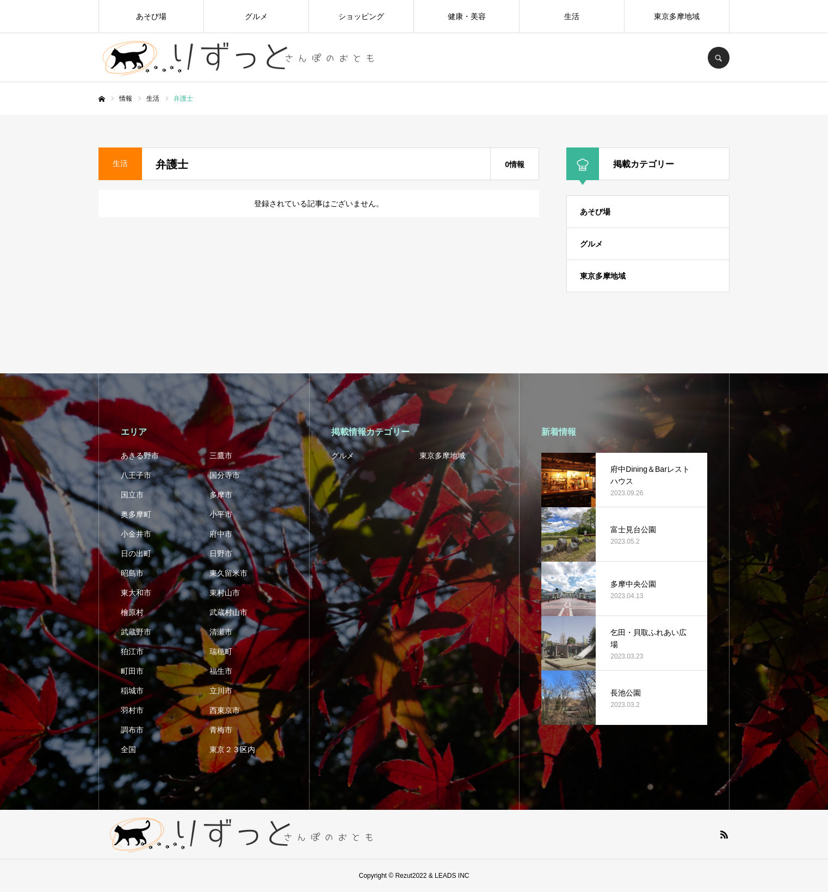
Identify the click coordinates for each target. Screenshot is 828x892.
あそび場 (151, 16)
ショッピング (361, 16)
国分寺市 (224, 475)
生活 (571, 16)
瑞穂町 (220, 651)
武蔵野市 (136, 632)
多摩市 (220, 494)
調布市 (132, 729)
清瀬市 (220, 632)
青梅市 (220, 729)
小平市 (220, 514)
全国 (128, 749)
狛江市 (132, 651)
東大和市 (136, 592)
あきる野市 (140, 455)
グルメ (256, 16)
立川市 (220, 690)
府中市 (220, 534)
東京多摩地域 (677, 16)
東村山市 (224, 592)
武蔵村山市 (228, 612)
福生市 (220, 671)
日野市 (220, 553)
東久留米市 (228, 573)
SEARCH (719, 58)
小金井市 (136, 534)
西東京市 (224, 710)
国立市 (132, 494)
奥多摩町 (136, 514)
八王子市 (136, 475)
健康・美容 (467, 16)
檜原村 (132, 612)
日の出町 (136, 553)
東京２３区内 (232, 749)
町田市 (132, 671)
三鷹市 (220, 455)
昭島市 (132, 573)
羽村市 (132, 710)
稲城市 (132, 690)
